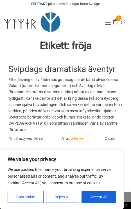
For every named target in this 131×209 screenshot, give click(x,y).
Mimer (77, 138)
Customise (25, 197)
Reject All (62, 197)
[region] (62, 179)
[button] (108, 22)
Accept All (98, 197)
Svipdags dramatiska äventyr (62, 69)
